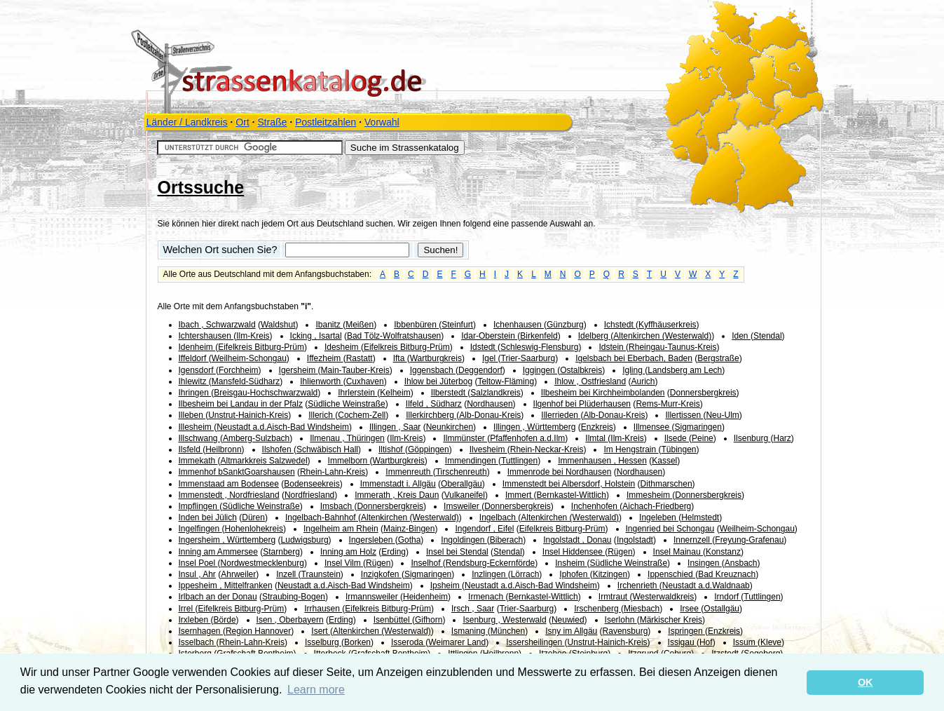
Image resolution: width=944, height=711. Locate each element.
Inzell (287, 574)
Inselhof (426, 563)
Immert (519, 495)
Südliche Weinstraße (346, 404)
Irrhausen (323, 609)
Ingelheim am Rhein (340, 529)
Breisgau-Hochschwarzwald (265, 393)
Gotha (409, 540)
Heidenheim (425, 597)
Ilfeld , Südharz (434, 404)
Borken (357, 642)
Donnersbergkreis (703, 393)
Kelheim (395, 393)
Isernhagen (201, 631)
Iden (741, 336)
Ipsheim (446, 585)
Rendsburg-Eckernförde (490, 563)
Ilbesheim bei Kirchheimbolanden (603, 393)
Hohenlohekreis (254, 529)
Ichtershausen (206, 336)
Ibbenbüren (416, 325)
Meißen (360, 325)
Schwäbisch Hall (327, 449)
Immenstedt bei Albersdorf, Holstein (568, 484)
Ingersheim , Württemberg (227, 540)
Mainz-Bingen (409, 529)
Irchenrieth (638, 585)
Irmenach (486, 597)
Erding (393, 552)
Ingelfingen (200, 529)
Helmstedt (700, 517)
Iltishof (391, 449)
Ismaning (469, 631)
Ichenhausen (518, 325)
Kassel (664, 461)
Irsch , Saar (472, 609)
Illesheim (196, 427)
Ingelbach (498, 517)
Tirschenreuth (461, 472)
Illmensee (653, 427)
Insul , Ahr (197, 574)
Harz (782, 438)
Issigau (682, 642)
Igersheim (298, 370)
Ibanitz (329, 325)
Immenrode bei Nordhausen (559, 472)
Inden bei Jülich (208, 517)
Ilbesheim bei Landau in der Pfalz (241, 404)
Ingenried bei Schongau (670, 529)
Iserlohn (621, 620)
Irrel (187, 609)
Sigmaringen (698, 427)
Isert (320, 631)
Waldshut (278, 325)
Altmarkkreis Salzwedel (264, 461)
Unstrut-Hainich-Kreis (248, 415)
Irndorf (727, 597)
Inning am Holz (348, 552)
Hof (706, 642)
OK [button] (865, 682)
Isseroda (408, 642)
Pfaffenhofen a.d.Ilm (527, 438)
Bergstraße (718, 358)
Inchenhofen (595, 506)
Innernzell (692, 540)
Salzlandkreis (495, 393)
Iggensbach (433, 370)
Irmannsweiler (373, 597)
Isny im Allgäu (571, 631)
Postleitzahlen (325, 122)
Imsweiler (462, 506)
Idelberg (594, 336)
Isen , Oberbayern (290, 620)
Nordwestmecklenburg (262, 563)
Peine (702, 438)
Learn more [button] (316, 690)
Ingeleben (658, 517)
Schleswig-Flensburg (539, 347)
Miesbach (641, 609)
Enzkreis (597, 427)
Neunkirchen (449, 427)
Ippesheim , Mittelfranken (226, 585)
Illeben (192, 415)
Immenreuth (408, 472)
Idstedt (484, 347)
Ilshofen (278, 449)
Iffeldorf (194, 358)
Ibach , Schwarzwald (217, 325)
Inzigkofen (381, 574)
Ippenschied (671, 574)
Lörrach (525, 574)
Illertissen (684, 415)
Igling (633, 370)
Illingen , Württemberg (534, 427)
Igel (490, 358)
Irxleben (195, 620)
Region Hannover (258, 631)
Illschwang (199, 438)
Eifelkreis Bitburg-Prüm (261, 347)
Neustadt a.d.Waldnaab (706, 585)
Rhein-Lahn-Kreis (332, 472)
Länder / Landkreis (187, 122)
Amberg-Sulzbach (256, 438)
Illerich (321, 415)
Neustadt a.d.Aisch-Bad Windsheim (283, 427)
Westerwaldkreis (663, 597)
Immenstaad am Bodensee (229, 484)
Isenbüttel (393, 620)
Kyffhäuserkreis (667, 325)
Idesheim (342, 347)
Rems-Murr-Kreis (667, 404)
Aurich (643, 381)
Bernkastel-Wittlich (571, 495)
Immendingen (471, 461)
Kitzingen (610, 574)
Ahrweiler (238, 574)
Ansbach (741, 563)
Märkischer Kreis (671, 620)
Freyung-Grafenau (749, 540)
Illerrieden (560, 415)
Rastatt (359, 358)
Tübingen (678, 449)
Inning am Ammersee (218, 552)
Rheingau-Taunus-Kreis (672, 347)
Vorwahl (381, 122)
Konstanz (723, 552)
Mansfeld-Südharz (246, 381)
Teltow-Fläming (505, 381)
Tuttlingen (519, 461)
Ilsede (676, 438)
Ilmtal (596, 438)
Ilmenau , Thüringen (347, 438)
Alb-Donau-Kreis (490, 415)
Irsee (690, 609)
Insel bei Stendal (457, 552)
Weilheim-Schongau (249, 358)
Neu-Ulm (722, 415)
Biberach (506, 540)
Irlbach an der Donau (218, 597)
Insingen (705, 563)
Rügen (620, 552)
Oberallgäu (461, 484)
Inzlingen (489, 574)
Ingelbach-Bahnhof (321, 517)
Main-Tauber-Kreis (355, 370)
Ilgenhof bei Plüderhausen (582, 404)
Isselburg (323, 642)
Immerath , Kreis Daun (397, 495)
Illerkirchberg (431, 415)
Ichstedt (620, 325)
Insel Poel (198, 563)
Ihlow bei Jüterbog (438, 381)
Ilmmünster (465, 438)
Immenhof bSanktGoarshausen (237, 472)
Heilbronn (223, 449)
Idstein (612, 347)
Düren (253, 517)
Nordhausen (489, 404)
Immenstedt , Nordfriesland (229, 495)
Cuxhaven (365, 381)
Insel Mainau (678, 552)
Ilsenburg (752, 438)
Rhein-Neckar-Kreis (547, 449)
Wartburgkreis (436, 358)
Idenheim (197, 347)
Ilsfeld (191, 449)
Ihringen (195, 393)
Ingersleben (372, 540)
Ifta (400, 358)
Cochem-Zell (361, 415)
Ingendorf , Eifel (484, 529)
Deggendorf (480, 370)
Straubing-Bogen (293, 597)
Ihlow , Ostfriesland (590, 381)
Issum (745, 642)
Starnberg (281, 552)
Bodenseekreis (311, 484)
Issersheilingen (535, 642)
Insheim (571, 563)
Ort (242, 122)
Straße (272, 122)
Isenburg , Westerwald (504, 620)
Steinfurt (457, 325)
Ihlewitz (194, 381)
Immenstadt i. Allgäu (398, 484)
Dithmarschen (666, 484)
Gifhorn (428, 620)
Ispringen (686, 631)
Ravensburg (625, 631)
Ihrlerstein (357, 393)
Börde (225, 620)
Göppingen (428, 449)
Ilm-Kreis (252, 336)
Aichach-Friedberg (656, 506)
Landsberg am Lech (685, 370)
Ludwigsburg (305, 540)
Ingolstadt (635, 540)
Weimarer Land (457, 642)
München (508, 631)
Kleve (770, 642)
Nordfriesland (309, 495)
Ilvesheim (488, 449)
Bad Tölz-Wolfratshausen (394, 336)
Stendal (767, 336)
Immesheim (649, 495)
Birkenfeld (538, 336)
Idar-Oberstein (489, 336)
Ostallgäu (721, 609)
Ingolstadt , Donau (577, 540)
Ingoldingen (463, 540)
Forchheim (239, 370)
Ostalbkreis (581, 370)
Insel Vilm (343, 563)
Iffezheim (325, 358)
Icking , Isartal (316, 336)
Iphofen (574, 574)
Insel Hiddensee (573, 552)
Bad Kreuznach (726, 574)
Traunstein (321, 574)
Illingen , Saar (394, 427)
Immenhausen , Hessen (602, 461)
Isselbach (198, 642)
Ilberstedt (449, 393)
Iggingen (540, 370)
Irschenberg (597, 609)
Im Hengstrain (630, 449)
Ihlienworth (321, 381)
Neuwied (568, 620)
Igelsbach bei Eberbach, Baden (633, 358)
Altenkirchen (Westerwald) (662, 336)
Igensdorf (197, 370)
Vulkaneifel (464, 495)
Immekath (198, 461)
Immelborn (349, 461)
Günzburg (565, 325)
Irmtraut (614, 597)
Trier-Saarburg (528, 358)
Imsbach (337, 506)
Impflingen (199, 506)
